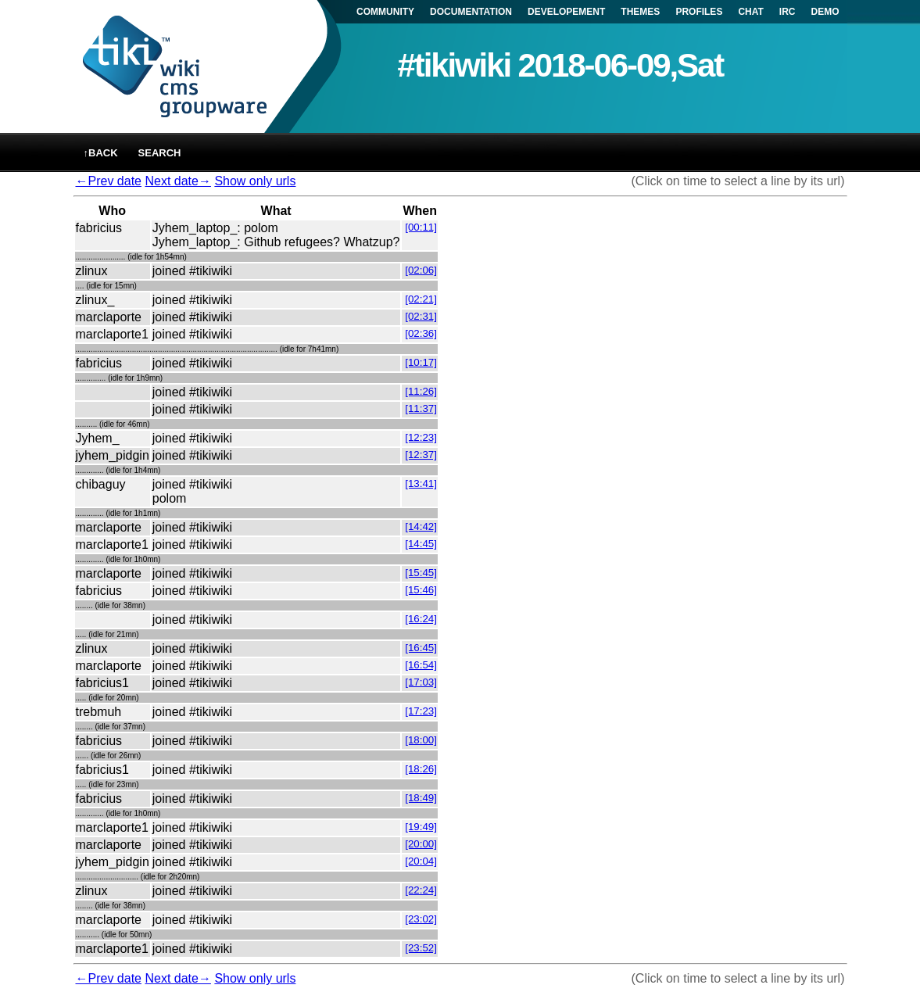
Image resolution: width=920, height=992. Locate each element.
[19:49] (421, 827)
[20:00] (421, 844)
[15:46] (421, 590)
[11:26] (421, 391)
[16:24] (421, 619)
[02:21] (421, 299)
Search (159, 153)
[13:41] (421, 483)
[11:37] (421, 408)
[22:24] (421, 890)
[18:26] (421, 769)
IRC (787, 11)
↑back (101, 153)
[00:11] (421, 227)
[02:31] (421, 316)
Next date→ (177, 181)
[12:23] (421, 437)
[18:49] (421, 798)
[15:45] (421, 572)
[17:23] (421, 711)
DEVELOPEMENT (566, 11)
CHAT (750, 11)
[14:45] (421, 544)
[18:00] (421, 740)
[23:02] (421, 919)
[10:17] (421, 362)
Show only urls (254, 181)
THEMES (640, 11)
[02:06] (421, 270)
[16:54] (421, 665)
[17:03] (421, 682)
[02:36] (421, 333)
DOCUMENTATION (471, 11)
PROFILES (698, 11)
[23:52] (421, 948)
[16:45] (421, 648)
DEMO (825, 11)
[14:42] (421, 526)
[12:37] (421, 454)
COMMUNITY (385, 11)
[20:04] (421, 861)
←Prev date (108, 181)
